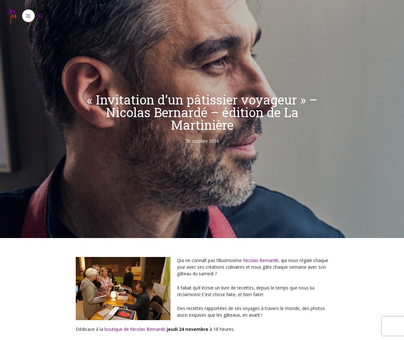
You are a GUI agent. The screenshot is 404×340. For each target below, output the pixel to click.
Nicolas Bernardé (260, 260)
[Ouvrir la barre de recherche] (41, 15)
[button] (28, 15)
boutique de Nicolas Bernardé (134, 329)
